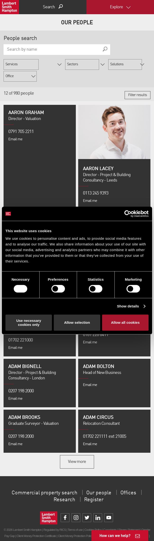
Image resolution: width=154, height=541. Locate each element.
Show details (128, 306)
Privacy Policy (48, 530)
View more (77, 450)
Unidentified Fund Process (110, 524)
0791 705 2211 (21, 120)
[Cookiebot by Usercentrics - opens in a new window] (128, 213)
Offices (133, 481)
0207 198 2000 (21, 379)
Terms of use (75, 518)
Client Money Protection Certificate (36, 524)
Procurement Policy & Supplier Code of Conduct (85, 530)
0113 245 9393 (96, 181)
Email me (15, 127)
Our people (101, 481)
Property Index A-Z (138, 524)
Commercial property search (42, 481)
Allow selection (77, 322)
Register (94, 488)
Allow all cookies (125, 322)
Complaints (109, 518)
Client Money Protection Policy (75, 524)
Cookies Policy (92, 518)
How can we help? (115, 535)
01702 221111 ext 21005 (104, 424)
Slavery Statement (129, 518)
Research (63, 488)
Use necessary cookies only (28, 323)
